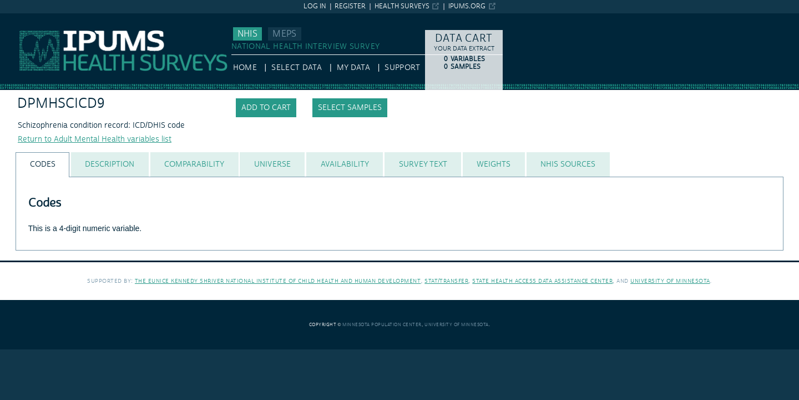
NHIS (247, 33)
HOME (245, 68)
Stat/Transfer (446, 280)
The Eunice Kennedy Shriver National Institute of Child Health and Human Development (278, 280)
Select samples (350, 108)
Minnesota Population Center (382, 325)
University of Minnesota (670, 280)
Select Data (296, 68)
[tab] (42, 164)
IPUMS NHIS (22, 18)
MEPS (284, 33)
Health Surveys (402, 6)
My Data (353, 68)
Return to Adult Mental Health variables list (94, 139)
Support (402, 68)
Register (350, 6)
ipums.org (467, 6)
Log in (315, 6)
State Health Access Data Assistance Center (542, 280)
